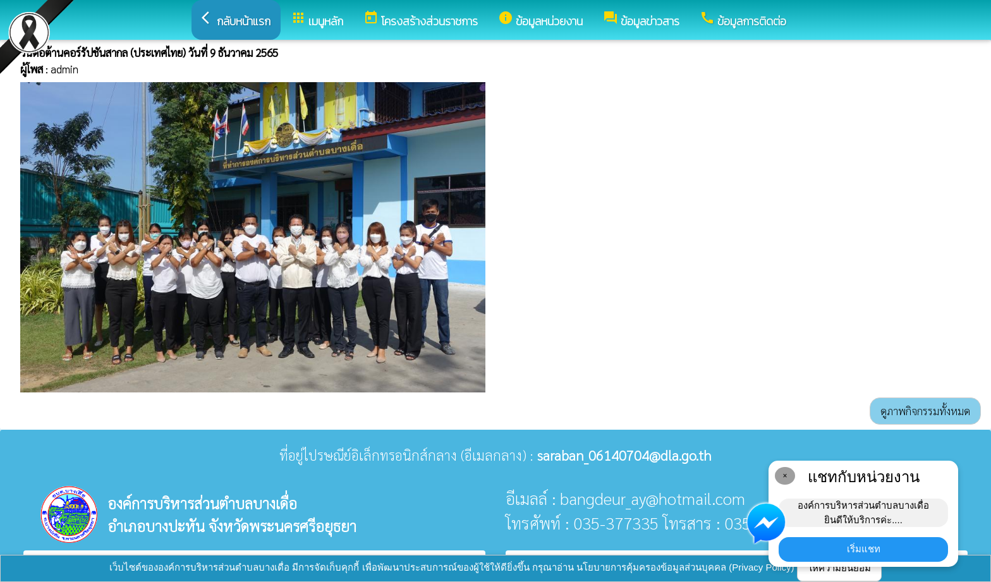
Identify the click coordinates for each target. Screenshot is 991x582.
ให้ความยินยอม (839, 567)
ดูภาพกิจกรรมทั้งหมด (925, 411)
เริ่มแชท (863, 548)
